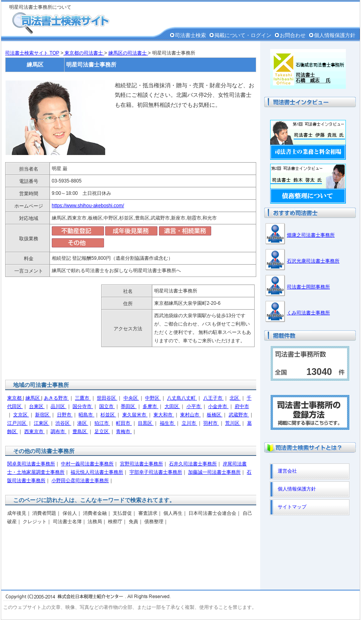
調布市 (58, 431)
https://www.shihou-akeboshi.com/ (88, 205)
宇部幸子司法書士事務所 (155, 472)
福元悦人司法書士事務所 (97, 472)
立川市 (189, 423)
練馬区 (33, 398)
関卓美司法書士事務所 (31, 464)
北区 (235, 398)
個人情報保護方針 (334, 35)
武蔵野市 (239, 415)
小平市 (194, 406)
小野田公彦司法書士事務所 (80, 480)
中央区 (131, 398)
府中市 (242, 406)
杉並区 (108, 415)
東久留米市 (134, 415)
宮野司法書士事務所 (141, 464)
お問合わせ (293, 35)
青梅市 (123, 431)
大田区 (172, 406)
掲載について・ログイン (242, 35)
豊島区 (80, 431)
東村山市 (190, 415)
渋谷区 (63, 423)
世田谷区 (107, 398)
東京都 (15, 398)
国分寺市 (83, 406)
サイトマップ (292, 507)
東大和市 (163, 415)
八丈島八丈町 (182, 398)
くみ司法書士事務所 (308, 313)
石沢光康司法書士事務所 (313, 261)
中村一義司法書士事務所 (87, 464)
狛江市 (102, 423)
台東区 (37, 406)
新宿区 (43, 415)
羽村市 (211, 423)
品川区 (58, 406)
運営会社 (287, 471)
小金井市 (218, 406)
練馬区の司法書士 (128, 53)
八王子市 (213, 398)
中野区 (153, 398)
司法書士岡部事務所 (308, 287)
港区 (82, 423)
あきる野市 (56, 398)
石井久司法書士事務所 (193, 464)
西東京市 (34, 431)
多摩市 (150, 406)
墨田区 (128, 406)
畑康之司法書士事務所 (311, 235)
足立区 (102, 431)
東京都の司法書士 (83, 53)
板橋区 (214, 415)
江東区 (41, 423)
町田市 (123, 423)
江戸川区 (17, 423)
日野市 (65, 415)
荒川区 (233, 423)
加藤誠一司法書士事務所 (214, 472)
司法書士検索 (190, 35)
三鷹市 (82, 398)
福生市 (167, 423)
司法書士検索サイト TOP (32, 53)
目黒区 (145, 423)
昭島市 (86, 415)
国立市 (107, 406)
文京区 (21, 415)
